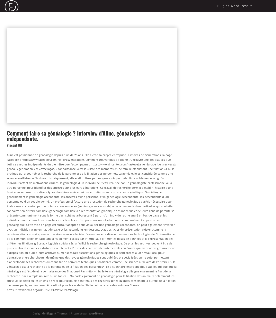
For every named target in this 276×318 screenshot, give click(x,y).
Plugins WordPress (233, 6)
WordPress (96, 313)
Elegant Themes (57, 313)
